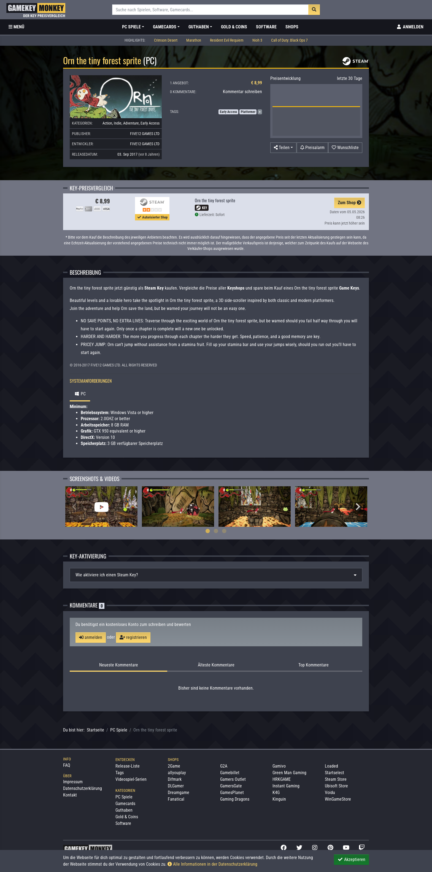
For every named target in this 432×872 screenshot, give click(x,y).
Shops (291, 26)
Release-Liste (127, 766)
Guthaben (124, 810)
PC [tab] (80, 393)
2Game (174, 766)
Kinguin (279, 799)
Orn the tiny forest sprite (215, 200)
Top (313, 665)
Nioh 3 (257, 40)
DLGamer (176, 786)
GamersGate (231, 786)
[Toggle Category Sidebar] (16, 27)
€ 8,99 (256, 82)
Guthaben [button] (198, 26)
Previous (74, 507)
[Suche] (210, 9)
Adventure (131, 123)
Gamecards (125, 803)
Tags (119, 772)
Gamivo (279, 766)
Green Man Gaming (289, 772)
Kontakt (70, 795)
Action (107, 123)
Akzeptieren (351, 859)
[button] (283, 147)
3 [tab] (224, 531)
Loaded (331, 766)
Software (266, 26)
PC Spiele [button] (131, 26)
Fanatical (176, 799)
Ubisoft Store (336, 786)
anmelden (90, 637)
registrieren (133, 637)
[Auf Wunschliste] (345, 147)
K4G (276, 792)
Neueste (118, 665)
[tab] (216, 575)
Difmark (175, 779)
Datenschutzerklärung (82, 788)
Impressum (73, 781)
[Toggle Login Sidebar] (410, 27)
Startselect (334, 772)
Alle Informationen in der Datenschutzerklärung (212, 864)
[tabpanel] (101, 506)
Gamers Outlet (233, 779)
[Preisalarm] (312, 147)
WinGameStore (338, 799)
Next (358, 507)
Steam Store (336, 779)
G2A (223, 766)
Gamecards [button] (164, 26)
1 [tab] (207, 531)
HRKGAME (281, 779)
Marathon (193, 40)
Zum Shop (349, 202)
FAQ (66, 765)
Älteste (216, 665)
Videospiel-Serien (131, 779)
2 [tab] (216, 531)
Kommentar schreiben (242, 91)
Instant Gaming (285, 786)
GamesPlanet (232, 792)
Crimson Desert (165, 40)
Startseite (95, 730)
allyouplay (177, 772)
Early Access (150, 123)
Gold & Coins (234, 26)
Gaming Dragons (234, 799)
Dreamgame (178, 792)
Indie (117, 123)
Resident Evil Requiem (227, 40)
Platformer (248, 112)
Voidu (330, 792)
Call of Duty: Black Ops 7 (289, 40)
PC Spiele (118, 730)
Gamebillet (229, 772)
